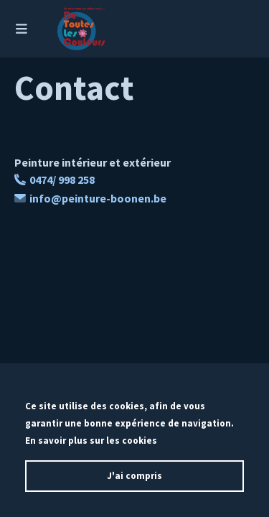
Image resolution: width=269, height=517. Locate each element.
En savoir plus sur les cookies (91, 440)
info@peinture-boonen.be (90, 198)
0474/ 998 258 (54, 179)
